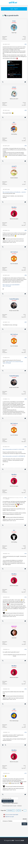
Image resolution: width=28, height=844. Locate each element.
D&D (13, 840)
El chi (14, 21)
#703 (25, 145)
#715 (25, 689)
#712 (25, 553)
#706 (25, 275)
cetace (14, 87)
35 (19, 810)
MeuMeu (14, 207)
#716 (25, 732)
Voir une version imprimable (11, 814)
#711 (25, 497)
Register (16, 9)
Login (11, 9)
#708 (25, 357)
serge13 (14, 166)
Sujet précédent (7, 803)
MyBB (22, 840)
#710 (25, 446)
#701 (25, 44)
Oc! (14, 530)
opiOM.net (13, 2)
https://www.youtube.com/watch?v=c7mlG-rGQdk (13, 449)
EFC (14, 122)
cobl (14, 709)
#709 (25, 399)
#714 (25, 649)
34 (17, 810)
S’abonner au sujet (9, 816)
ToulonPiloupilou (14, 299)
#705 (25, 230)
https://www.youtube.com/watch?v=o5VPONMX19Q (14, 456)
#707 (25, 322)
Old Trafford (14, 252)
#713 (25, 597)
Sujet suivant (14, 803)
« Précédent (9, 810)
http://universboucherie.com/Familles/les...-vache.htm (14, 192)
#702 (25, 110)
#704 (25, 189)
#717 (25, 773)
